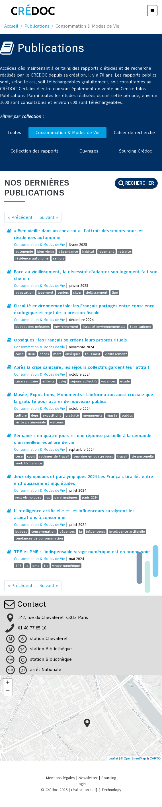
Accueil (11, 26)
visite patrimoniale (30, 422)
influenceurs (95, 531)
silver (77, 292)
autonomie (24, 251)
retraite (124, 251)
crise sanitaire (26, 381)
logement (106, 251)
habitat (88, 251)
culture (21, 415)
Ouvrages (88, 151)
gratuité (72, 415)
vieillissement (96, 292)
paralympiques (66, 497)
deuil (32, 354)
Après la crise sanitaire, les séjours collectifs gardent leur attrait (81, 367)
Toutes (14, 132)
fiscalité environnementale (104, 326)
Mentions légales (60, 778)
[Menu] (152, 10)
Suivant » (49, 217)
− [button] (8, 691)
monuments (92, 415)
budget (21, 531)
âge (115, 292)
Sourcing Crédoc (135, 151)
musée (112, 415)
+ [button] (8, 683)
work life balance (28, 463)
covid (19, 354)
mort (57, 354)
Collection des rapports (35, 151)
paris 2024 (90, 497)
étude (125, 381)
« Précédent (20, 217)
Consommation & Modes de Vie (67, 132)
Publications (36, 26)
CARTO (155, 758)
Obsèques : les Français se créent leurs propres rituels (70, 340)
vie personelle (143, 456)
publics (127, 415)
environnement (66, 326)
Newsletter (88, 778)
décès (44, 354)
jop (48, 497)
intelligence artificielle (127, 531)
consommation (43, 531)
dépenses (67, 531)
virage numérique (66, 565)
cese (19, 456)
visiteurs (57, 422)
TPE (18, 565)
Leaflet (113, 758)
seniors (58, 258)
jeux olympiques (28, 497)
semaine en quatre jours (93, 456)
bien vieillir (45, 251)
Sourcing (108, 778)
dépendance (68, 251)
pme (36, 565)
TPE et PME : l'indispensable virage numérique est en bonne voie (82, 552)
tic (46, 565)
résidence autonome (32, 258)
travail (122, 456)
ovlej (62, 381)
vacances (108, 381)
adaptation (24, 292)
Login (81, 784)
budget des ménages (32, 326)
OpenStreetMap (135, 758)
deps (35, 415)
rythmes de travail (54, 456)
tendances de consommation (39, 538)
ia (80, 531)
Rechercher (136, 183)
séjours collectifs (83, 381)
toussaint (93, 354)
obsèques (73, 354)
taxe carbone (140, 326)
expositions (52, 415)
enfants (48, 381)
